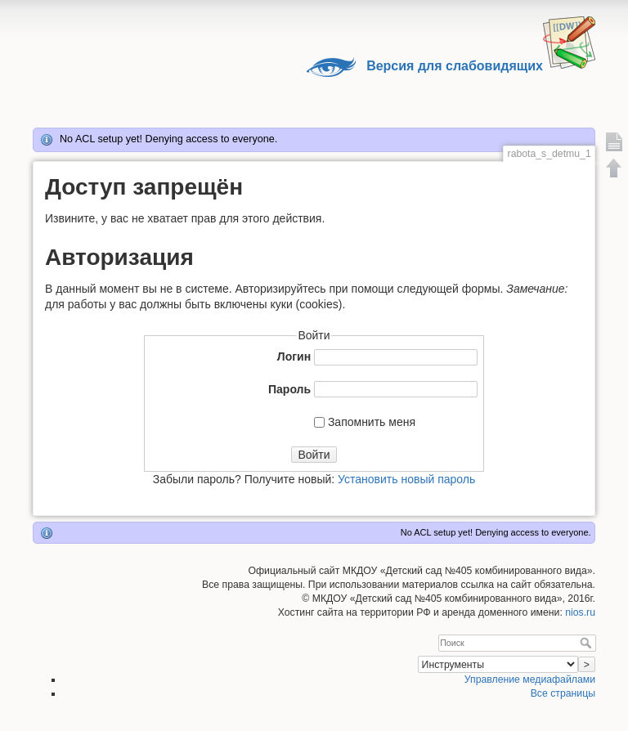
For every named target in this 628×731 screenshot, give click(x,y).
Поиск (587, 642)
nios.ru (580, 612)
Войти (314, 454)
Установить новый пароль (406, 479)
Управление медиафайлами (529, 679)
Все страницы (563, 693)
